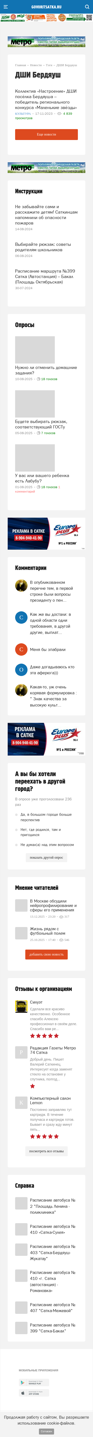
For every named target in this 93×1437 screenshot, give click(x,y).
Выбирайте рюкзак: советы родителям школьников (43, 247)
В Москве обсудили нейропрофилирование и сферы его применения (53, 905)
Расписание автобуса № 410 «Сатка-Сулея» (52, 1229)
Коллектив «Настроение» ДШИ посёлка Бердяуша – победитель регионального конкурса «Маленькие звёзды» (46, 99)
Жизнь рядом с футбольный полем (47, 931)
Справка (24, 1185)
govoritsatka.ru (46, 7)
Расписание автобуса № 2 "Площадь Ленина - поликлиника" (52, 1206)
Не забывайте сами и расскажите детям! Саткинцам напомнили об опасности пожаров (46, 214)
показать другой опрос (46, 857)
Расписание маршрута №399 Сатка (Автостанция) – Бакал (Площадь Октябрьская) (45, 276)
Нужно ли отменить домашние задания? (46, 370)
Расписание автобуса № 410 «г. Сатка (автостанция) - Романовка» (52, 1281)
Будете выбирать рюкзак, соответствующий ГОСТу (41, 424)
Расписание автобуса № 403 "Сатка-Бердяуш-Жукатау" (52, 1252)
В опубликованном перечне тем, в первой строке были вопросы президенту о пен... (51, 591)
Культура (23, 113)
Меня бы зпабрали (47, 649)
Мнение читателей (36, 888)
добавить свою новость (46, 954)
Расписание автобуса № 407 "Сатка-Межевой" (52, 1307)
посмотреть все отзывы (46, 1151)
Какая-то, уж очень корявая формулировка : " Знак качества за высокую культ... (53, 695)
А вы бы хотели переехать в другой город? (40, 781)
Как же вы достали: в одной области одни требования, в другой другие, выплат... (50, 623)
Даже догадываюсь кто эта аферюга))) (52, 669)
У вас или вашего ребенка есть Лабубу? (42, 478)
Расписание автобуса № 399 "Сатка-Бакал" (52, 1328)
